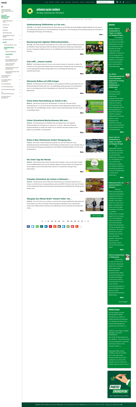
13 (48, 221)
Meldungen (88, 19)
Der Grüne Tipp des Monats (39, 159)
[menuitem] (46, 2)
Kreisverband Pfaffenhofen (35, 19)
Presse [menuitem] (7, 57)
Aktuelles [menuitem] (6, 25)
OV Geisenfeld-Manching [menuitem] (6, 76)
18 (68, 221)
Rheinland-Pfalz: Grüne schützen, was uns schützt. (118, 352)
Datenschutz (75, 2)
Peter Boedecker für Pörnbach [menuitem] (12, 72)
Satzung (82, 2)
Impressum (68, 2)
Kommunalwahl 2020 (77, 19)
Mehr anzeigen (97, 216)
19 (71, 221)
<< (42, 221)
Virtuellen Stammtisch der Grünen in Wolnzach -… (48, 179)
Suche (62, 2)
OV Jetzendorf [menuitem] (6, 84)
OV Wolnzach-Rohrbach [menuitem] (6, 97)
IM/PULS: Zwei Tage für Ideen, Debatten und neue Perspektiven (119, 333)
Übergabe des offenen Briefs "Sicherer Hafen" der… (49, 198)
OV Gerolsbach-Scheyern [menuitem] (6, 80)
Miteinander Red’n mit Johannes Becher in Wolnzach (116, 185)
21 (78, 221)
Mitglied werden (90, 2)
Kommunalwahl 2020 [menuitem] (9, 48)
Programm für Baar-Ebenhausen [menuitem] (12, 68)
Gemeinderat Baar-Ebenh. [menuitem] (9, 36)
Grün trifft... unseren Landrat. (39, 61)
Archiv (68, 19)
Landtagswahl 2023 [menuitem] (10, 45)
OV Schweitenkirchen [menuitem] (7, 93)
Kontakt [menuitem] (5, 30)
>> (88, 221)
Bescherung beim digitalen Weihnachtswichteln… (48, 42)
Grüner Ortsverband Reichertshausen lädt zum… (48, 120)
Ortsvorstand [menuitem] (7, 33)
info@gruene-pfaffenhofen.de (113, 404)
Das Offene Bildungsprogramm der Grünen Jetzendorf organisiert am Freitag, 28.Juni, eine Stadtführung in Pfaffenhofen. (116, 80)
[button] (28, 226)
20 (75, 221)
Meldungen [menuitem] (9, 54)
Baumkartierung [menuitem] (8, 39)
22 (82, 221)
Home (46, 2)
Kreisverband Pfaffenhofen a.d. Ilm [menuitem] (7, 11)
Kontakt (51, 2)
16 (59, 221)
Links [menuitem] (127, 2)
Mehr (100, 34)
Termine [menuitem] (5, 27)
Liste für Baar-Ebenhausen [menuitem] (10, 64)
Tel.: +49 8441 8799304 (98, 404)
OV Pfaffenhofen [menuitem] (7, 87)
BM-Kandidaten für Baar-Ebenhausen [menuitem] (11, 60)
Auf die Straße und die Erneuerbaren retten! (116, 314)
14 (52, 221)
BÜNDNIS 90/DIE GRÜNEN (48, 9)
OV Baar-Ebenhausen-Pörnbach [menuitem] (5, 16)
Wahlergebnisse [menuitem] (10, 51)
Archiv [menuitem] (5, 42)
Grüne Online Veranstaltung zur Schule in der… (47, 100)
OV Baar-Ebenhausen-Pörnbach (54, 19)
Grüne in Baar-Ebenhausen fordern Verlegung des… (49, 140)
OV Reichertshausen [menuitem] (8, 89)
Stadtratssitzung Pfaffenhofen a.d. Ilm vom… (46, 24)
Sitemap (57, 2)
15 (55, 221)
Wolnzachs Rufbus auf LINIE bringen (43, 81)
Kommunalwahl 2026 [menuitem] (8, 21)
